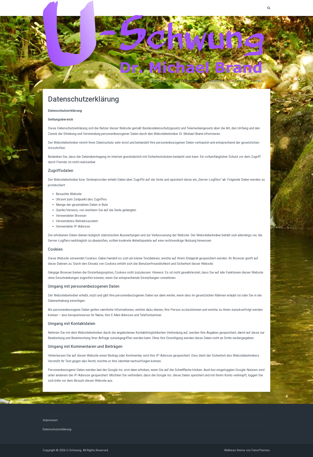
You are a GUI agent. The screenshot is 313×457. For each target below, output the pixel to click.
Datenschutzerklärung (57, 429)
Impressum (50, 420)
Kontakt (256, 81)
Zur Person (237, 81)
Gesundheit (216, 81)
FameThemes (261, 450)
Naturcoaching (162, 81)
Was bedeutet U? (190, 81)
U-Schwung (139, 81)
